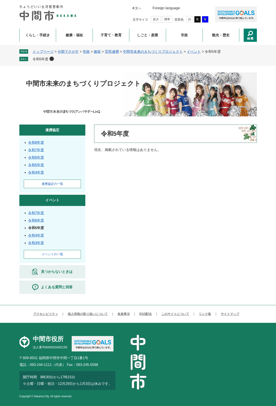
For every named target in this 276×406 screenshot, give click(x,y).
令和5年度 (41, 59)
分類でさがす (68, 51)
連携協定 (52, 130)
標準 (167, 19)
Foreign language (166, 8)
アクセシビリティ (45, 314)
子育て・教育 (111, 35)
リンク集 (205, 314)
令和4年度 (36, 172)
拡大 (156, 19)
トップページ (43, 51)
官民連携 (112, 51)
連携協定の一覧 (52, 184)
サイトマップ (230, 314)
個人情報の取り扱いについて (88, 314)
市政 (184, 35)
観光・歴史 (221, 35)
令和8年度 (36, 142)
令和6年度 (36, 157)
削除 (51, 59)
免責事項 (123, 314)
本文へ (136, 8)
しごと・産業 (147, 35)
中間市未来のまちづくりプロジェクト (153, 51)
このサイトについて (175, 314)
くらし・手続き (37, 35)
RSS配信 (145, 314)
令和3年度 (36, 243)
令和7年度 (36, 150)
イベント (194, 51)
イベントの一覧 (52, 254)
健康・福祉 (74, 35)
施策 (97, 51)
